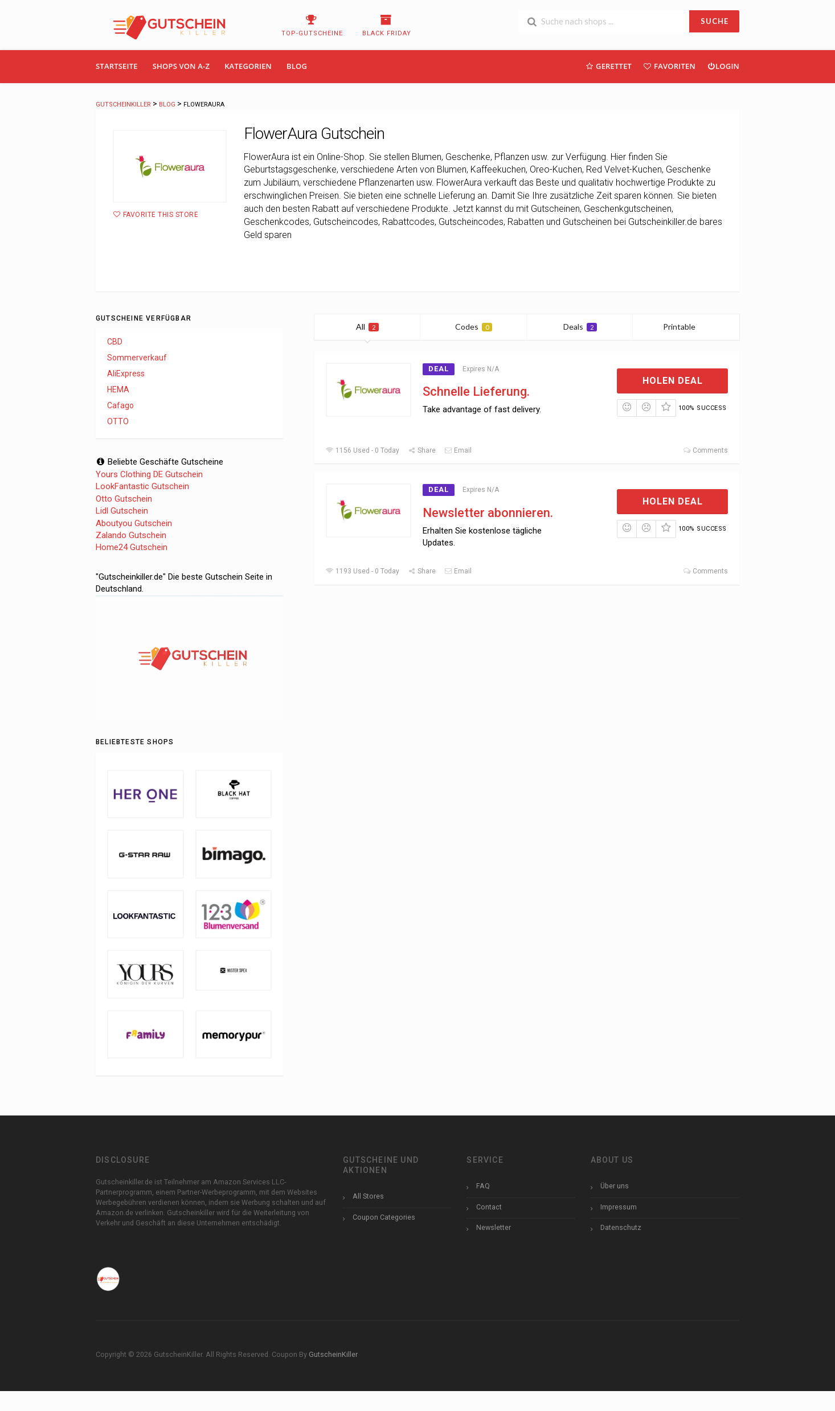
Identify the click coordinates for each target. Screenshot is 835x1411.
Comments (705, 450)
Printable (686, 326)
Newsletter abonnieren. (488, 513)
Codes (473, 326)
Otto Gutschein (124, 499)
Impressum (618, 1207)
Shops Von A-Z (181, 66)
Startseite (117, 66)
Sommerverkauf (137, 357)
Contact (489, 1207)
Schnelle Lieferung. (476, 391)
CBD (114, 341)
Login (723, 65)
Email (458, 450)
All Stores (368, 1196)
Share (422, 450)
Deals (580, 326)
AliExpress (126, 373)
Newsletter (493, 1227)
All (367, 326)
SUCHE (714, 21)
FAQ (483, 1186)
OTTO (118, 421)
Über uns (614, 1186)
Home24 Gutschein (131, 547)
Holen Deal (672, 380)
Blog (296, 66)
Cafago (120, 405)
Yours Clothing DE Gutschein (149, 474)
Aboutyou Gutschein (134, 523)
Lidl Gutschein (122, 511)
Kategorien (248, 66)
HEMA (118, 389)
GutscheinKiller (333, 1354)
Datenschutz (620, 1227)
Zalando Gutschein (131, 535)
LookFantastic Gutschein (142, 486)
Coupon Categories (384, 1217)
